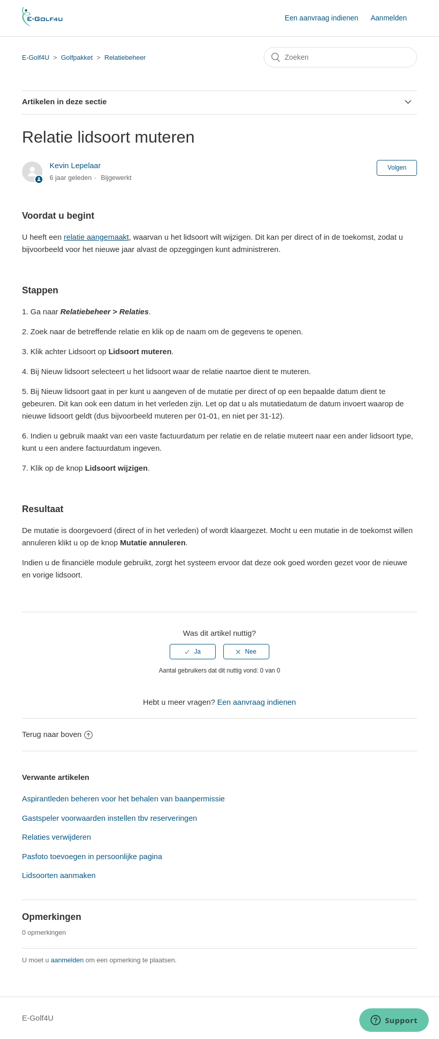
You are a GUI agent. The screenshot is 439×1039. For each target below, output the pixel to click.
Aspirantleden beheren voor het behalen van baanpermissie (123, 798)
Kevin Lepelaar (75, 165)
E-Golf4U (35, 57)
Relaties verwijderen (56, 837)
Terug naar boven (57, 734)
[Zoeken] (340, 57)
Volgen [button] (396, 167)
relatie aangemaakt (96, 237)
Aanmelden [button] (389, 18)
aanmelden (67, 960)
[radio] (193, 651)
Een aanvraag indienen (321, 18)
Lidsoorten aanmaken (59, 875)
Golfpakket (77, 57)
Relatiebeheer (125, 57)
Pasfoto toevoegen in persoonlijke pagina (92, 856)
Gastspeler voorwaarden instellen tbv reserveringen (109, 818)
